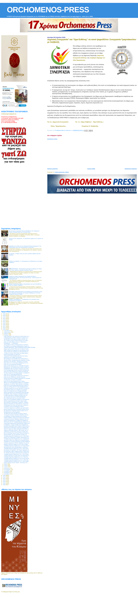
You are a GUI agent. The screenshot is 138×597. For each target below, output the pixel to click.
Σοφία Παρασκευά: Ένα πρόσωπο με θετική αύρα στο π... (17, 336)
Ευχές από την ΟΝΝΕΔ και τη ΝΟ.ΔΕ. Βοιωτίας (14, 377)
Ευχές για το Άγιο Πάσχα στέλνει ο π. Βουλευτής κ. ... (16, 341)
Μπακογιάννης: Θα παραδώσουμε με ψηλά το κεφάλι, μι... (17, 367)
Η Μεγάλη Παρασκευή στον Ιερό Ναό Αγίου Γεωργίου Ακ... (17, 388)
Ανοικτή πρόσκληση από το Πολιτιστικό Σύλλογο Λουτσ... (16, 409)
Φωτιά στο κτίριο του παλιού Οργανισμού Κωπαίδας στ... (16, 428)
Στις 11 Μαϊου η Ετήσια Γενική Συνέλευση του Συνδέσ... (16, 340)
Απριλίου (6, 335)
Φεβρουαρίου (7, 332)
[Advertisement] (92, 153)
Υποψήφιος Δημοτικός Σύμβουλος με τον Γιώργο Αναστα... (17, 445)
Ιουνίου (6, 465)
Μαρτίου (6, 333)
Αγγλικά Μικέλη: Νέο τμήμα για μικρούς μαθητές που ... (16, 339)
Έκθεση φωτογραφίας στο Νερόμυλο (12, 354)
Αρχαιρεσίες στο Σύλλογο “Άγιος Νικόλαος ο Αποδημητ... (16, 384)
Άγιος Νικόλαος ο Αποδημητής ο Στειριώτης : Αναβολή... (16, 402)
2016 (4, 324)
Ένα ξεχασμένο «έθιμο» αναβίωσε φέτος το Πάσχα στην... (17, 451)
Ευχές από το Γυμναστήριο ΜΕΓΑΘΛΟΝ (13, 374)
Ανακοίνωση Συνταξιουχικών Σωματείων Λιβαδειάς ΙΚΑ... (16, 427)
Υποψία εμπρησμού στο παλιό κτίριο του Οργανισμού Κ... (17, 455)
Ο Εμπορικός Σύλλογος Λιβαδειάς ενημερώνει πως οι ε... (16, 419)
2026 (4, 484)
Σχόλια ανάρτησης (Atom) (62, 172)
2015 (4, 323)
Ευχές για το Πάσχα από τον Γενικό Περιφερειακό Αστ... (16, 386)
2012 (4, 318)
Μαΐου (5, 464)
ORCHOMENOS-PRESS (48, 9)
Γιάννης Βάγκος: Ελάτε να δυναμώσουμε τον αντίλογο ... (16, 344)
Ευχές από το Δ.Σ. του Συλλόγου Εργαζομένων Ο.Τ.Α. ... (16, 362)
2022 (4, 478)
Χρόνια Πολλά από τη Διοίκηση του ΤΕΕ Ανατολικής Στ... (16, 351)
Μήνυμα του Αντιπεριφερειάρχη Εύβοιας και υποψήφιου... (17, 382)
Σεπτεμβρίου (7, 469)
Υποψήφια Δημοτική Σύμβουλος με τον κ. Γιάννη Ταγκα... (16, 448)
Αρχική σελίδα (91, 168)
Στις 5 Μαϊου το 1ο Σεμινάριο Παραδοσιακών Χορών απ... (17, 346)
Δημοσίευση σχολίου (52, 138)
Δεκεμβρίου (7, 473)
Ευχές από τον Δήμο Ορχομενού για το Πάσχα (14, 381)
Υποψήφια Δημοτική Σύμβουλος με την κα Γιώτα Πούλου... (17, 458)
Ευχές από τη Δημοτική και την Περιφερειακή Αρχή (15, 391)
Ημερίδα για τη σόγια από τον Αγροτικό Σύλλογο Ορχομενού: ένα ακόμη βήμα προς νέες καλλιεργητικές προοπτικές (25, 246)
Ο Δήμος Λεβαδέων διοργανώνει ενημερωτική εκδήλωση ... (17, 417)
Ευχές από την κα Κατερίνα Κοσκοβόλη (12, 364)
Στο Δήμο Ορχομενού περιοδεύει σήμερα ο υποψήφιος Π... (17, 372)
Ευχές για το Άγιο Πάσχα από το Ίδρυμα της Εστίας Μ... (16, 371)
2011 (4, 317)
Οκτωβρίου (7, 471)
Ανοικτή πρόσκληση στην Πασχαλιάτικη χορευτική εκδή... (16, 392)
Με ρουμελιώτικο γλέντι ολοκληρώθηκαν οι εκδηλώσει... (16, 447)
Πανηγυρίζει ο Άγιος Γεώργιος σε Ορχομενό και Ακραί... (16, 393)
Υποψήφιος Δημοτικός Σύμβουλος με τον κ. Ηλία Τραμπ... (17, 436)
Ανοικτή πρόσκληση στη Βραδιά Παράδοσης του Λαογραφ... (17, 378)
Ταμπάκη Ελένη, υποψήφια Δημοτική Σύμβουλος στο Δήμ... (17, 360)
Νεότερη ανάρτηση (52, 168)
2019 (4, 329)
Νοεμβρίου (7, 472)
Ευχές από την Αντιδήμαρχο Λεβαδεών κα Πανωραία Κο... (17, 399)
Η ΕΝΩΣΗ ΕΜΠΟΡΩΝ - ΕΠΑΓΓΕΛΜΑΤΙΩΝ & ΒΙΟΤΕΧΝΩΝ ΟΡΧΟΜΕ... (20, 347)
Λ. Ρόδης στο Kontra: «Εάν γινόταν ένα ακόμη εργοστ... (16, 353)
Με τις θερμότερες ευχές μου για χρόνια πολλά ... (15, 398)
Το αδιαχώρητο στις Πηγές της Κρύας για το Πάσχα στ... (16, 405)
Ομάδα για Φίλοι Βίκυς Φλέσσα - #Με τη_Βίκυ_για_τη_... (16, 430)
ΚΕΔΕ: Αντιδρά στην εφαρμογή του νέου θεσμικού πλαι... (16, 350)
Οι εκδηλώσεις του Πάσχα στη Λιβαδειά (12, 379)
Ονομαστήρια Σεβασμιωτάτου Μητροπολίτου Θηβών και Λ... (17, 423)
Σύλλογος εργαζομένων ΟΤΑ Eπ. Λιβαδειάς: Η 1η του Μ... (17, 443)
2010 (4, 315)
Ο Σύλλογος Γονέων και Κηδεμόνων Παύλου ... (14, 406)
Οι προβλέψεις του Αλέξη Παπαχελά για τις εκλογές (15, 416)
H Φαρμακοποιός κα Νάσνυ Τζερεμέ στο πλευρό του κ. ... (17, 337)
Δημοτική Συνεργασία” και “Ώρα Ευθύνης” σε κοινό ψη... (16, 403)
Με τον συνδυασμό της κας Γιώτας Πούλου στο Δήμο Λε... (17, 433)
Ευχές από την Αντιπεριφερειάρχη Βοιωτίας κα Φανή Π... (16, 385)
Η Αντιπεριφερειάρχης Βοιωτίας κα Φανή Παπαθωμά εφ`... (17, 370)
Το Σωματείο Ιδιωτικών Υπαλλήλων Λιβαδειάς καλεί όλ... (16, 414)
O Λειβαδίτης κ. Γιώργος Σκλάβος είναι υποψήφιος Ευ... (16, 424)
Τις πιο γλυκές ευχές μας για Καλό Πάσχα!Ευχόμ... (15, 396)
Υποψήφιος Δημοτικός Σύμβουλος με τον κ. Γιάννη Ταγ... (16, 459)
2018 (4, 327)
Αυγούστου (7, 468)
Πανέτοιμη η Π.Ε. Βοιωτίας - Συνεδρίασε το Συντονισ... (16, 361)
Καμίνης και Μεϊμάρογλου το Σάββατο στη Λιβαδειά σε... (16, 420)
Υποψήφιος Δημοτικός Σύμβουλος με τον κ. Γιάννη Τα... (16, 457)
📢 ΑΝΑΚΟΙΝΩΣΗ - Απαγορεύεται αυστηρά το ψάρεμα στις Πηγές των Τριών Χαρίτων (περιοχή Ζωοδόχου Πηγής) (25, 269)
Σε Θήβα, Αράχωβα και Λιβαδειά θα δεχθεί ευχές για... (16, 395)
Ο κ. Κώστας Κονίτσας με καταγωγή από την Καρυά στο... (17, 452)
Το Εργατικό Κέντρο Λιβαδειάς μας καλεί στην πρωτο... (16, 355)
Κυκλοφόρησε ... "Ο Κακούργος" (11, 343)
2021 (4, 477)
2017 (4, 326)
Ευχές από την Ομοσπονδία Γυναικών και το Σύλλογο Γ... (16, 375)
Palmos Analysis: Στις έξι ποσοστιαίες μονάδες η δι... (15, 434)
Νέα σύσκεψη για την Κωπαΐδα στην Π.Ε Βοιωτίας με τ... (16, 358)
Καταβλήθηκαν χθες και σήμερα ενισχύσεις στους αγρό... (16, 368)
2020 (4, 475)
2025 (4, 483)
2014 (4, 321)
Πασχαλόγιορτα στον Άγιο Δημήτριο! (12, 412)
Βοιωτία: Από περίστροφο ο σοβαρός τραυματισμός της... (17, 437)
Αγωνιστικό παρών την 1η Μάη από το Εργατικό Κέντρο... (17, 440)
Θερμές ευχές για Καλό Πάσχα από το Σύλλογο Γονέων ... (17, 348)
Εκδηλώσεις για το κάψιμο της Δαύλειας (13, 357)
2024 (4, 481)
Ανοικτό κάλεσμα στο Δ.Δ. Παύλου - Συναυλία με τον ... (16, 462)
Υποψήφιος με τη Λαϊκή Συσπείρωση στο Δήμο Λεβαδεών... (17, 441)
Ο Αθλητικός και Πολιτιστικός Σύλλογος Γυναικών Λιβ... (16, 431)
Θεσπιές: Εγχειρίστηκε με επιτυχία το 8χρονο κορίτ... (15, 400)
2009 (4, 314)
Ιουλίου (6, 466)
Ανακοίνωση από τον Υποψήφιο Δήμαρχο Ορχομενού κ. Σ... (17, 421)
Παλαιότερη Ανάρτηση (131, 168)
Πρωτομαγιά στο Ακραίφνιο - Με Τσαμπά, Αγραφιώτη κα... (17, 450)
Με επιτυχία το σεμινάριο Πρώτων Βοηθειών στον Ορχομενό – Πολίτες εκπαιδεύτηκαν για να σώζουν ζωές (24, 231)
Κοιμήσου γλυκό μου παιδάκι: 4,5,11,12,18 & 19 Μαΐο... (16, 444)
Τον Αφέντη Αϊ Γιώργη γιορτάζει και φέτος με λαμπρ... (16, 413)
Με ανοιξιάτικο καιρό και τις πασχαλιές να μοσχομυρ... (16, 389)
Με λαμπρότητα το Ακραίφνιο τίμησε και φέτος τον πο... (16, 410)
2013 (4, 320)
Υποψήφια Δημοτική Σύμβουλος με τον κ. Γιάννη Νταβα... (16, 461)
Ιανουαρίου (7, 330)
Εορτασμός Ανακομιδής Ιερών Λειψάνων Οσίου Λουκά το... (17, 426)
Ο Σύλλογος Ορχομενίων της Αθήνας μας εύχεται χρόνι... (16, 407)
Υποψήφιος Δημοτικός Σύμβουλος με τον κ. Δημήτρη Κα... (17, 438)
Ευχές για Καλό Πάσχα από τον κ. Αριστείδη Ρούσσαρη (16, 365)
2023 (4, 480)
